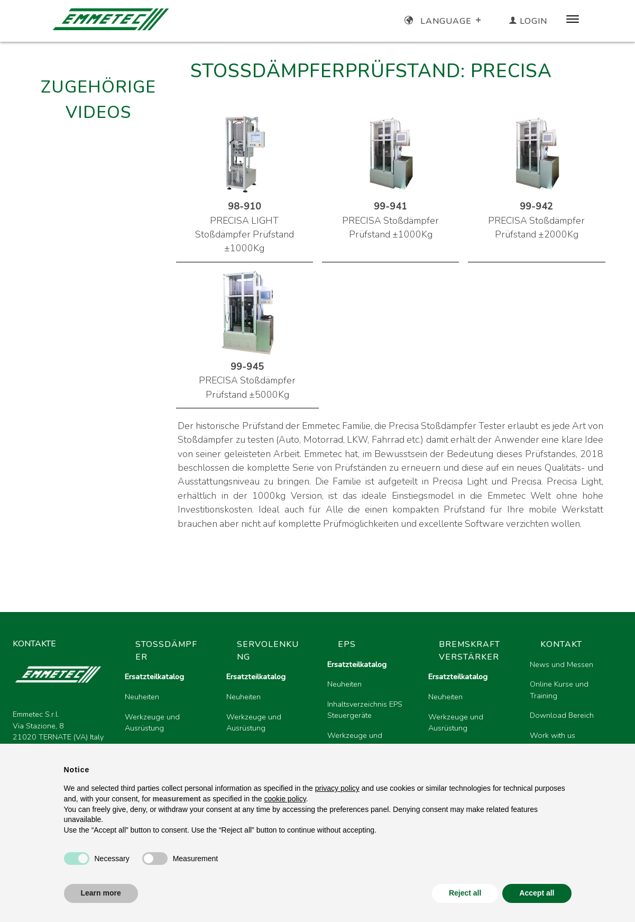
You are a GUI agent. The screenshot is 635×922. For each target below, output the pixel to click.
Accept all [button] (536, 893)
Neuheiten (142, 696)
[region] (369, 721)
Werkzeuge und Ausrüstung (152, 722)
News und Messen (561, 664)
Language (443, 21)
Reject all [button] (465, 893)
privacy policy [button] (337, 788)
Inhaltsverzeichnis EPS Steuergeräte (364, 710)
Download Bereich (562, 715)
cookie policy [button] (285, 799)
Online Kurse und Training (559, 690)
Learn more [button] (101, 893)
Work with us (552, 735)
